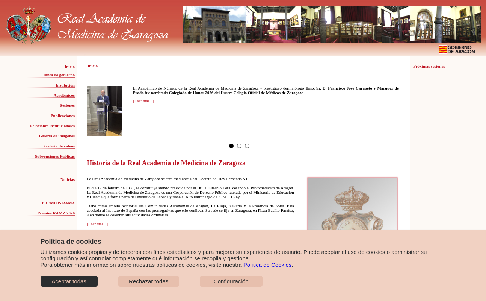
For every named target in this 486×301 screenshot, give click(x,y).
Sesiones (67, 105)
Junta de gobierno (59, 75)
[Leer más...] (143, 101)
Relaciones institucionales (52, 125)
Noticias (67, 179)
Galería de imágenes (57, 136)
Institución (65, 85)
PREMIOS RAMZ (58, 203)
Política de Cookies (267, 264)
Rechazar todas (148, 281)
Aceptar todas (68, 281)
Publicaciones (63, 115)
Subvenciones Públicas (55, 156)
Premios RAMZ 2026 (56, 213)
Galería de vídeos (59, 146)
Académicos (64, 95)
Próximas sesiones (429, 66)
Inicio (70, 66)
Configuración (231, 281)
